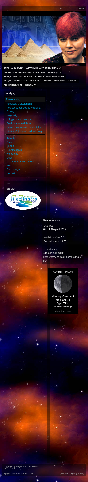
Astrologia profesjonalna (19, 103)
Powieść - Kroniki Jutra (19, 123)
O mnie (10, 142)
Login (81, 8)
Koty (9, 165)
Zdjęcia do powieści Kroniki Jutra (24, 127)
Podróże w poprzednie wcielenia (23, 107)
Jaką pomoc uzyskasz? (19, 119)
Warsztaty (12, 115)
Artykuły (11, 138)
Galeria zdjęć (13, 169)
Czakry (10, 111)
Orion (9, 157)
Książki (10, 146)
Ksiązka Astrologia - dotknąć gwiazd (25, 131)
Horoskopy (12, 153)
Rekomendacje (15, 150)
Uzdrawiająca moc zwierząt (21, 161)
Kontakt (11, 173)
